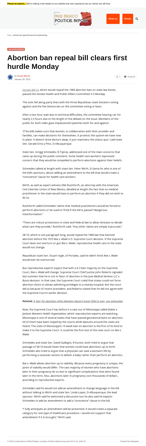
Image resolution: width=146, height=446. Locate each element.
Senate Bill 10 (30, 90)
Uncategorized (16, 49)
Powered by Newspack (129, 441)
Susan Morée (23, 76)
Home (9, 35)
